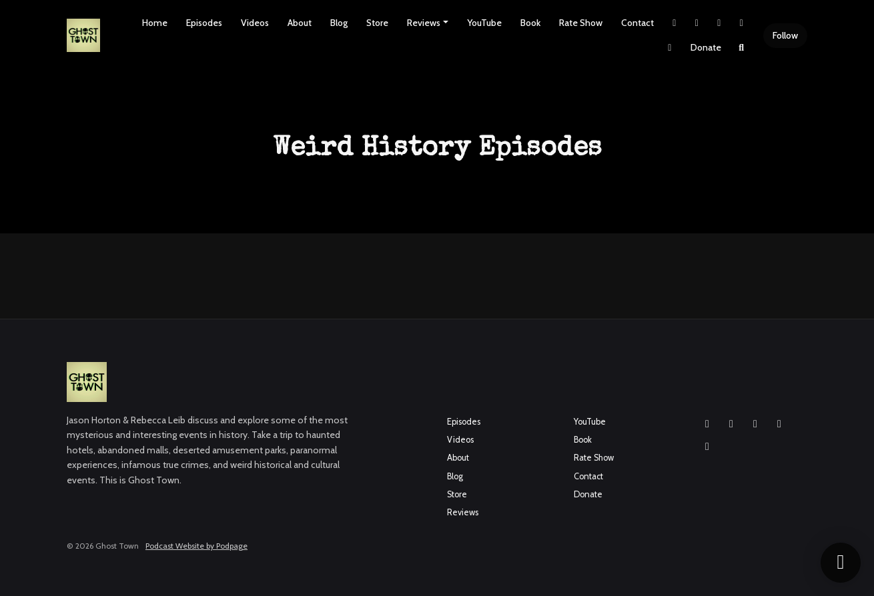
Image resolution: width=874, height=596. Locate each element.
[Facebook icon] (731, 424)
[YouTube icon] (755, 424)
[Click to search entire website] (742, 47)
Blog (339, 23)
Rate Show (580, 23)
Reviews (423, 23)
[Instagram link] (697, 23)
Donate (706, 47)
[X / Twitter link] (674, 23)
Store (377, 23)
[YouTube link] (742, 23)
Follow (785, 35)
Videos (255, 23)
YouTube (484, 23)
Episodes (204, 23)
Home (154, 23)
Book (530, 23)
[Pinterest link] (670, 47)
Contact (637, 23)
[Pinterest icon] (707, 446)
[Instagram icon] (707, 424)
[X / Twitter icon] (779, 424)
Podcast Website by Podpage (196, 546)
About (300, 23)
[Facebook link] (719, 23)
